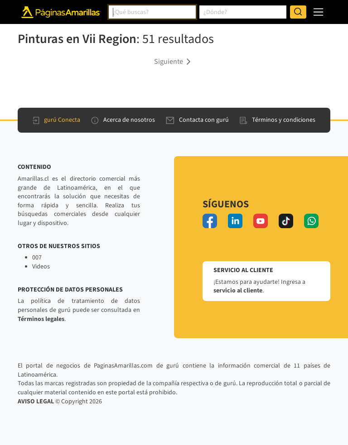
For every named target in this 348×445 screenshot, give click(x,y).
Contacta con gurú (197, 119)
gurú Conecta (56, 119)
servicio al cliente (237, 290)
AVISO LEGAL (36, 401)
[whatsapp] (311, 221)
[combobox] (152, 12)
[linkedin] (235, 221)
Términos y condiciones (277, 119)
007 (37, 257)
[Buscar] (298, 12)
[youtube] (260, 221)
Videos (41, 266)
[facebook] (210, 221)
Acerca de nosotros (123, 119)
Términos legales (41, 319)
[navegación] (318, 12)
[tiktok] (286, 221)
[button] (174, 61)
